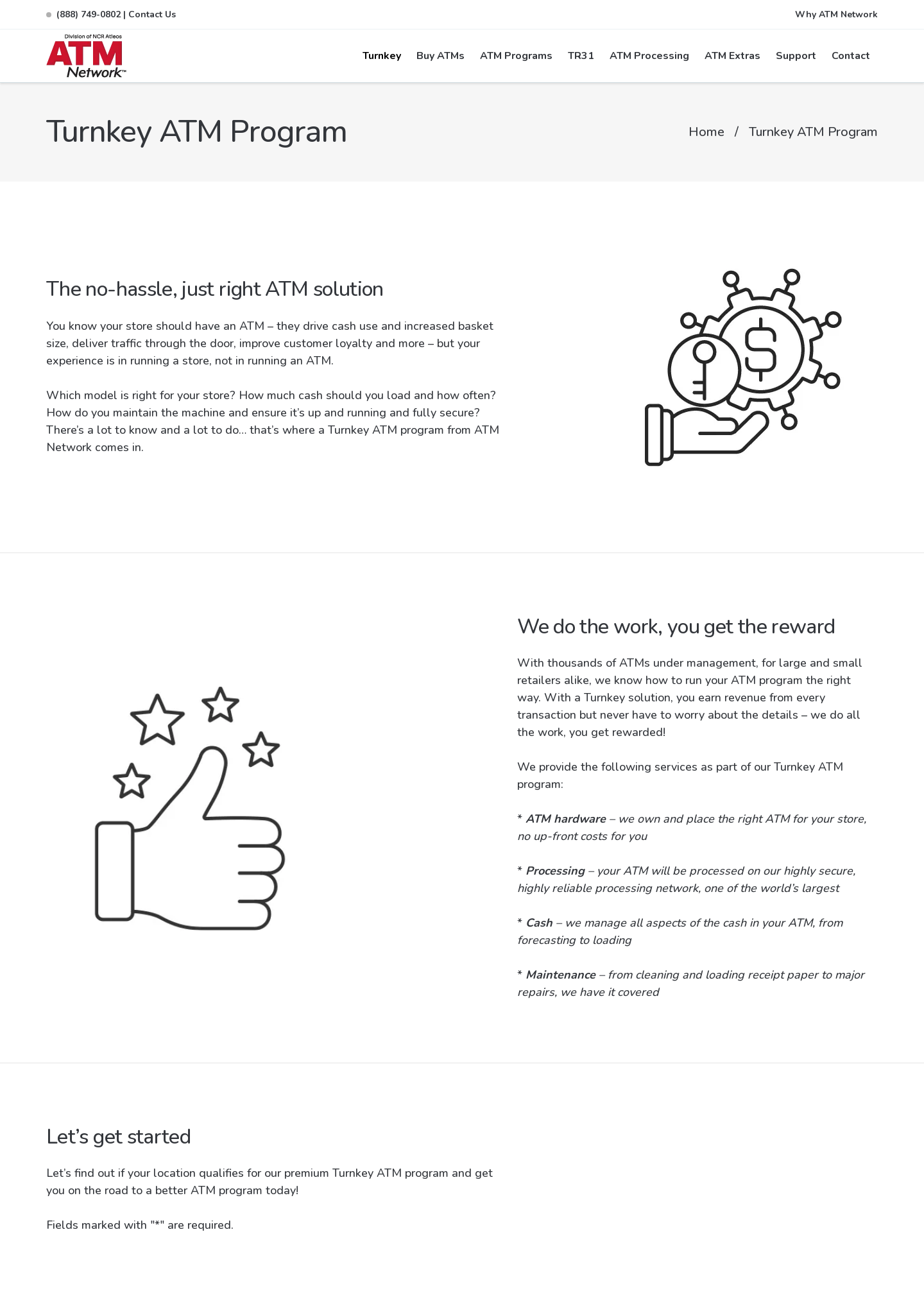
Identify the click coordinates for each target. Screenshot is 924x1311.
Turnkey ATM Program (813, 132)
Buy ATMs (440, 56)
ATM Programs (516, 56)
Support (796, 56)
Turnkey (382, 56)
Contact (851, 56)
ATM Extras (732, 56)
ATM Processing (649, 56)
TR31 (581, 56)
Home (706, 132)
